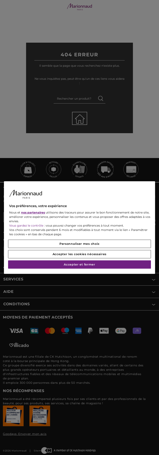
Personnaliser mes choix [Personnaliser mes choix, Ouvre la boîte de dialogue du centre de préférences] (79, 244)
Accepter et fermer (79, 264)
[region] (79, 227)
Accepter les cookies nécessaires (79, 254)
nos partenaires (33, 212)
